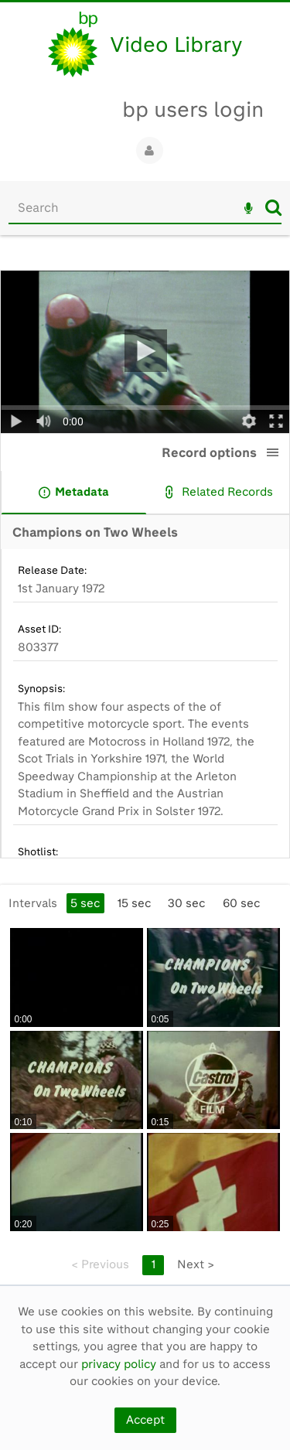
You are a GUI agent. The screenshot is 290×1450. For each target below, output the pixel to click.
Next (195, 1264)
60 (241, 903)
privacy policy (118, 1364)
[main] (145, 768)
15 (134, 903)
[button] (273, 452)
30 (186, 903)
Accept (145, 1420)
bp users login (193, 109)
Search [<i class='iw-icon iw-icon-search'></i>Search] (273, 207)
